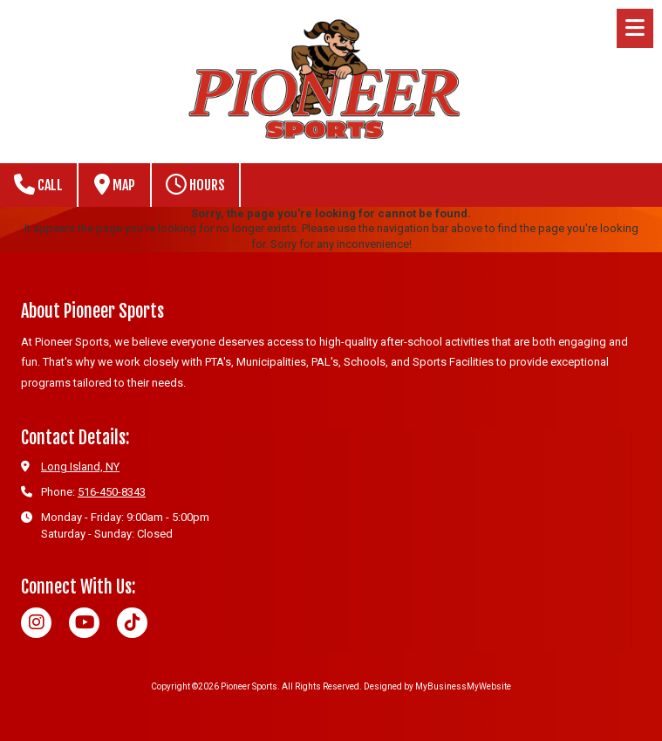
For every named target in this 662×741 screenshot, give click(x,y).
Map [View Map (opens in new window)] (114, 184)
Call (38, 184)
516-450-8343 (112, 491)
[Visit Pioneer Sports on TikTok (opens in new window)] (132, 622)
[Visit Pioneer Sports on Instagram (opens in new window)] (36, 622)
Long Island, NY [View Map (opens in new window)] (80, 466)
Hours (195, 184)
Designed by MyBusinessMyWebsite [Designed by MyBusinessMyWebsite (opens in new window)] (437, 686)
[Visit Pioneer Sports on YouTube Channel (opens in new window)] (84, 622)
